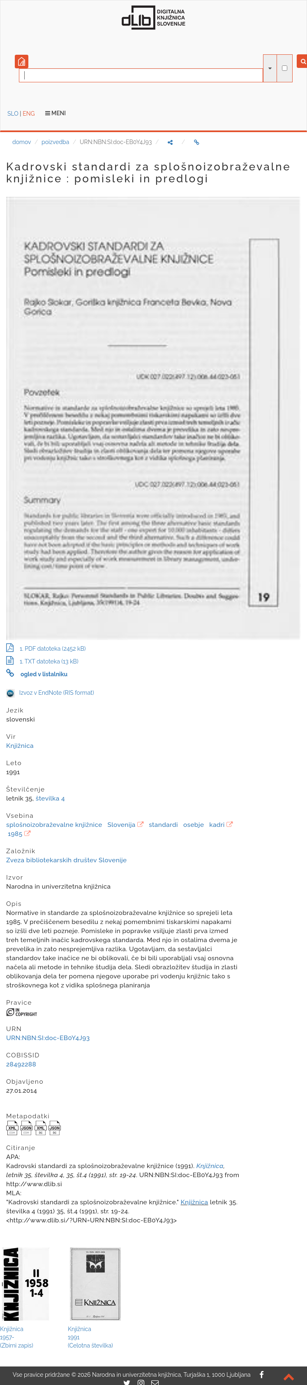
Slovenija (122, 825)
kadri (217, 825)
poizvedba (55, 142)
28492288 (21, 1064)
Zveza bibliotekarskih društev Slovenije (66, 860)
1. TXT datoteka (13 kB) (42, 661)
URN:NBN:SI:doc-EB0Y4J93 (48, 1038)
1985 (15, 834)
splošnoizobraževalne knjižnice (54, 825)
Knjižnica (20, 746)
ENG (29, 113)
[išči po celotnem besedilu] (284, 68)
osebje (193, 825)
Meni (55, 113)
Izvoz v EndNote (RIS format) (50, 692)
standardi (163, 825)
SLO (12, 113)
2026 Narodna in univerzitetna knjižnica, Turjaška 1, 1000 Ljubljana (164, 1374)
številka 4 (50, 798)
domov (21, 142)
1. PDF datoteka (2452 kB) (46, 648)
